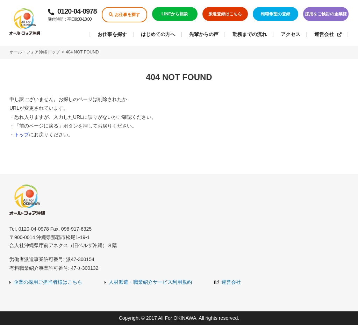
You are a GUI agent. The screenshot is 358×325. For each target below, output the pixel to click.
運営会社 (328, 34)
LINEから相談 (175, 14)
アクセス (290, 34)
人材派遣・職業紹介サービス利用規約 (150, 282)
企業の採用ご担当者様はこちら (48, 282)
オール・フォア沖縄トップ (34, 52)
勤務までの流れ (249, 34)
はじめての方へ (158, 34)
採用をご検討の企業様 (326, 14)
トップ (21, 134)
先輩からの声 (204, 34)
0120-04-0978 (72, 15)
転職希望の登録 (275, 14)
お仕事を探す (124, 14)
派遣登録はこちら (225, 14)
